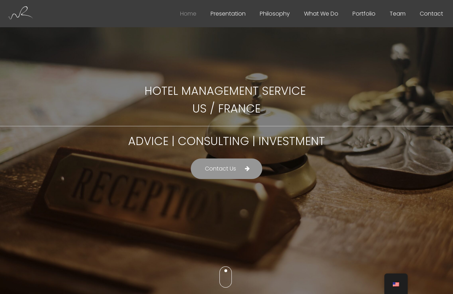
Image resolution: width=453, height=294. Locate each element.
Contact (431, 14)
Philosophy (275, 14)
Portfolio (363, 14)
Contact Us (220, 169)
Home (188, 14)
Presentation (228, 14)
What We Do (321, 14)
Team (398, 14)
